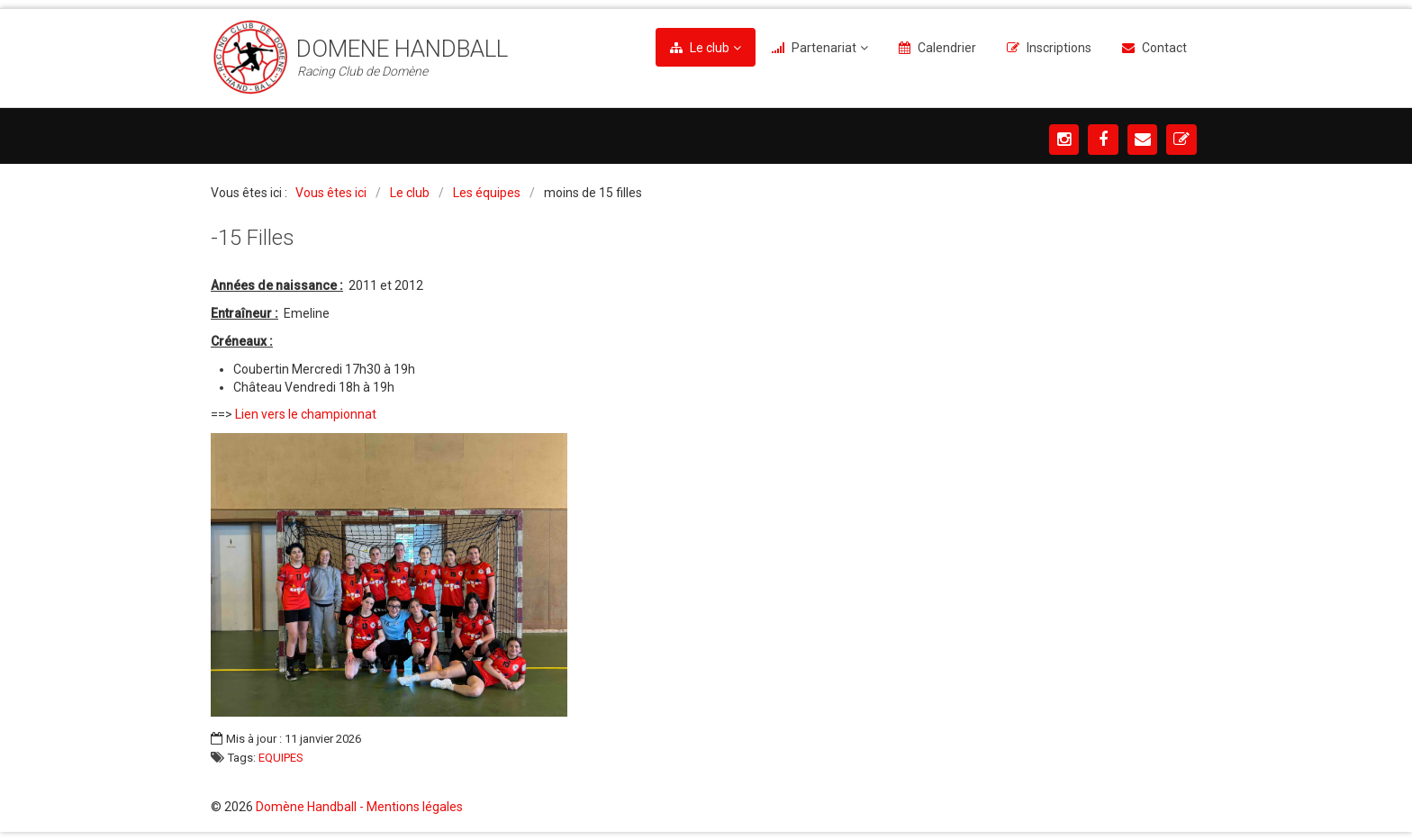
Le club (709, 48)
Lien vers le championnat (305, 414)
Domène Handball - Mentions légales (359, 806)
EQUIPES (280, 758)
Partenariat (824, 48)
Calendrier (947, 48)
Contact (1164, 48)
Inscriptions (1059, 48)
